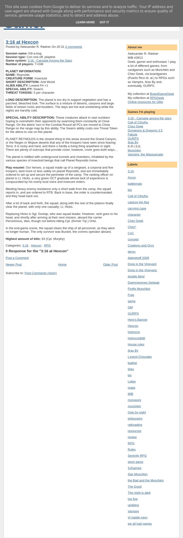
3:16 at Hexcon (22, 42)
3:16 (25, 245)
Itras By (133, 142)
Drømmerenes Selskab (143, 282)
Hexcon (36, 245)
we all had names (140, 523)
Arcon (132, 177)
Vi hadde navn (137, 517)
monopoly (134, 400)
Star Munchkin (137, 474)
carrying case (137, 208)
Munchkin (134, 150)
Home (62, 264)
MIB (130, 394)
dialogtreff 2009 (138, 258)
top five (133, 499)
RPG (47, 245)
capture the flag (138, 202)
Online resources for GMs (145, 102)
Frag (131, 295)
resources (134, 431)
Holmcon (134, 332)
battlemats (135, 183)
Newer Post (14, 264)
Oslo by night (137, 412)
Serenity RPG (137, 455)
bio (130, 190)
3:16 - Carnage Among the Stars (50, 60)
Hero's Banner (137, 319)
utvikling (133, 505)
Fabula (132, 134)
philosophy (135, 418)
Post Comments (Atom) (41, 273)
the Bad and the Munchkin (146, 480)
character (134, 214)
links (131, 369)
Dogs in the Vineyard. (142, 270)
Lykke (132, 381)
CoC (131, 233)
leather (132, 363)
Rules (132, 449)
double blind (136, 276)
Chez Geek (135, 126)
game (132, 301)
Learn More (85, 22)
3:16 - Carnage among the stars (150, 118)
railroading (135, 425)
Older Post (110, 264)
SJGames (134, 468)
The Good (135, 486)
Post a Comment (17, 258)
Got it (104, 22)
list (130, 375)
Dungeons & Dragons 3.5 (145, 130)
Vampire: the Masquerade (145, 154)
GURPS (133, 138)
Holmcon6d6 (136, 338)
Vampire (133, 511)
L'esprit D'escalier (140, 357)
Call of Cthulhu (138, 122)
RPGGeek (157, 98)
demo (132, 251)
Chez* (132, 227)
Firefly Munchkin (139, 289)
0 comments (73, 46)
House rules (136, 344)
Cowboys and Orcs (141, 245)
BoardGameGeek (162, 94)
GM (130, 307)
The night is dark (139, 492)
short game (135, 462)
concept (133, 239)
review (132, 437)
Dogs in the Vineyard (142, 264)
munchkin (134, 406)
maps (131, 387)
